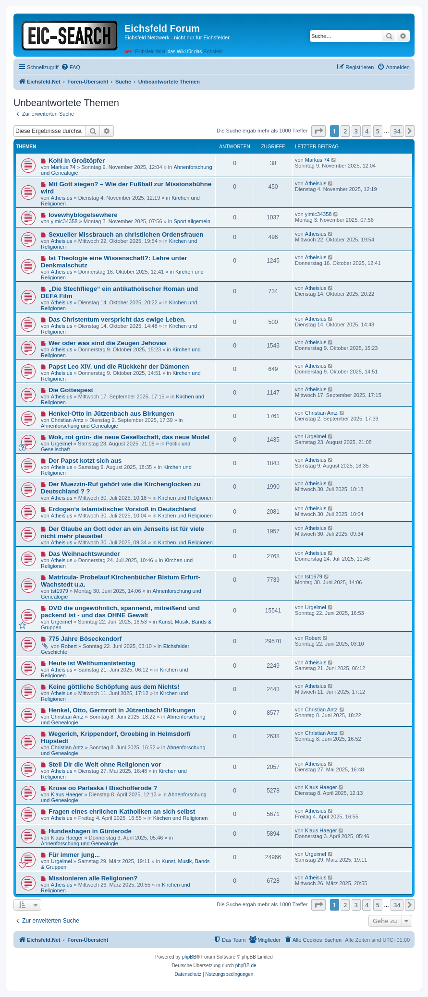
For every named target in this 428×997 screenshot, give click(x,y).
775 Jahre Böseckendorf (85, 638)
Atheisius (62, 198)
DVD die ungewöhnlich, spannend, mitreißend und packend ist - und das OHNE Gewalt (120, 611)
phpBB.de (246, 965)
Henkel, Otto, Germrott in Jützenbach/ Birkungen (122, 710)
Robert (69, 646)
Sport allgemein (191, 221)
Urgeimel (61, 443)
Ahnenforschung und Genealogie (79, 426)
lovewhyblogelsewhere (83, 214)
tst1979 (59, 591)
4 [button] (366, 131)
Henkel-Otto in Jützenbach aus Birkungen (111, 413)
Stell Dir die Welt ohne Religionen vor (105, 764)
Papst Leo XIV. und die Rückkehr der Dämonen (119, 366)
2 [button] (345, 131)
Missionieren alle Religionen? (93, 878)
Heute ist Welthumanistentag (92, 663)
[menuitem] (70, 67)
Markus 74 (63, 167)
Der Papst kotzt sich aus (85, 460)
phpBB (189, 957)
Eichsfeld (213, 51)
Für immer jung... (74, 854)
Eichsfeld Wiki (150, 51)
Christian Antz (67, 420)
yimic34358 (64, 221)
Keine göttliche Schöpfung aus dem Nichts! (114, 686)
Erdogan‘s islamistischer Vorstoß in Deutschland (122, 509)
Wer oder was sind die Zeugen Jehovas (108, 343)
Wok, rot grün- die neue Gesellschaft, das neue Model (129, 437)
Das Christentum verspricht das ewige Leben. (117, 319)
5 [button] (377, 131)
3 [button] (356, 131)
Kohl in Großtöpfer (77, 160)
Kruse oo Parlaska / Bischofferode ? (103, 788)
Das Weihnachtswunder (84, 553)
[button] (318, 131)
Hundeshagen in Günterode (90, 831)
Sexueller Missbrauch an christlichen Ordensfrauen (126, 234)
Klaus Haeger (67, 794)
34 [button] (397, 131)
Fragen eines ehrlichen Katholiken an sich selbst (122, 811)
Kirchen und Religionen (185, 498)
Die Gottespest (71, 390)
